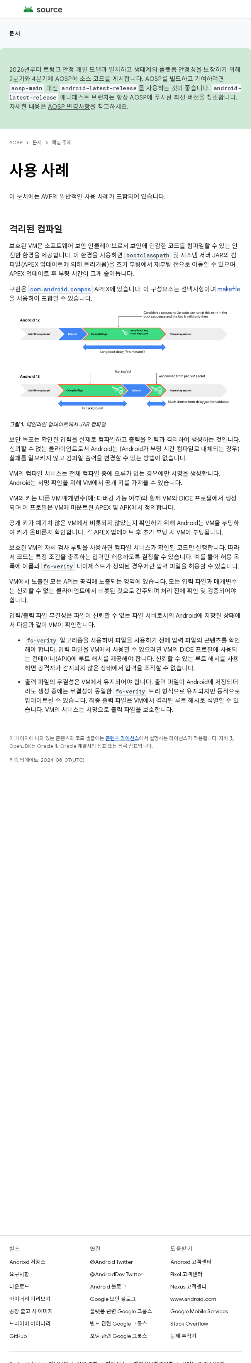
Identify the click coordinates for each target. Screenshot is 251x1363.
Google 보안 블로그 (113, 1298)
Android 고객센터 (191, 1261)
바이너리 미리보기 (30, 1298)
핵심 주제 (61, 142)
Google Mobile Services (199, 1311)
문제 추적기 (183, 1336)
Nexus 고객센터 (188, 1286)
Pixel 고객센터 (186, 1274)
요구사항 (19, 1274)
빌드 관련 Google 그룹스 (118, 1323)
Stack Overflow (189, 1323)
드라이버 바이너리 (30, 1323)
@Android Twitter (111, 1261)
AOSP (15, 142)
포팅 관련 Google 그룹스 (118, 1336)
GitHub (18, 1336)
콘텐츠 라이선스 (122, 738)
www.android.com (193, 1298)
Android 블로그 (108, 1286)
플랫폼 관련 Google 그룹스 (121, 1311)
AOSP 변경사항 (69, 107)
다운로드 (19, 1286)
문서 (14, 33)
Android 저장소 (27, 1261)
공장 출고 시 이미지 (31, 1311)
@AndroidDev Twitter (116, 1274)
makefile (228, 289)
